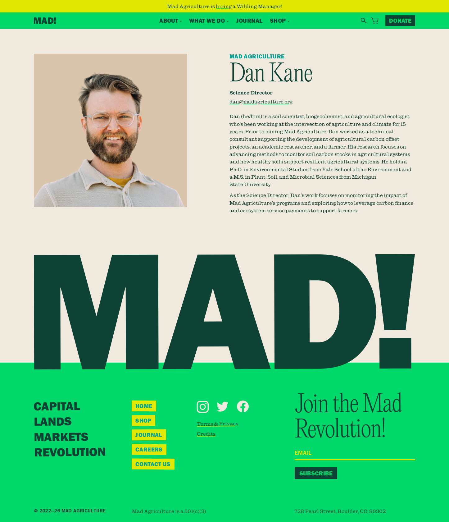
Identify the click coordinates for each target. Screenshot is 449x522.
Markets (61, 437)
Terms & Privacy (217, 423)
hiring (224, 6)
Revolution (70, 452)
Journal (249, 20)
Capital (57, 407)
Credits (206, 433)
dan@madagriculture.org (261, 101)
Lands (52, 422)
